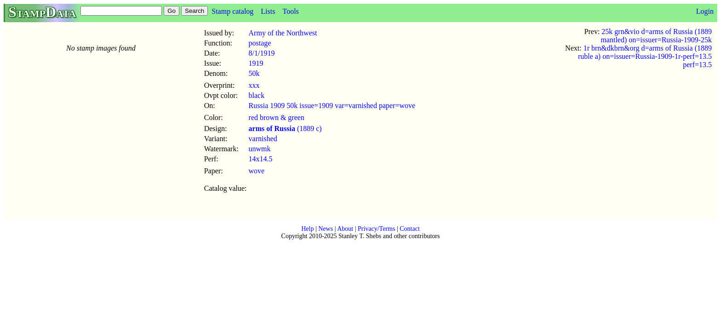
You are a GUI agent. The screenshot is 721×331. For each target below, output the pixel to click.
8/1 (253, 53)
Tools (290, 11)
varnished (263, 139)
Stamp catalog (232, 11)
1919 (267, 53)
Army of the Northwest (283, 33)
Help (307, 228)
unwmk (260, 149)
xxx (254, 85)
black (257, 95)
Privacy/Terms (376, 228)
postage (260, 43)
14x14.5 (261, 159)
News (325, 228)
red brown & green (276, 117)
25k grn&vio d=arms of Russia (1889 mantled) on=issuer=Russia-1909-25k (656, 36)
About (345, 228)
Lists (268, 11)
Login (705, 11)
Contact (410, 228)
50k (254, 73)
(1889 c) (285, 128)
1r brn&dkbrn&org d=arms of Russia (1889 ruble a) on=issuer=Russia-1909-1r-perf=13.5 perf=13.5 (645, 56)
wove (257, 171)
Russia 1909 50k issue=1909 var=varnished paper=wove (332, 105)
